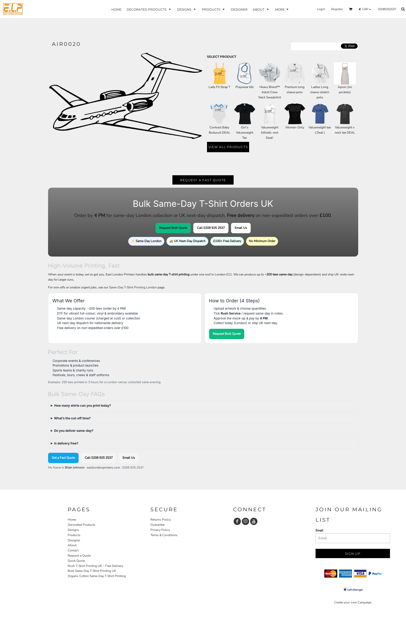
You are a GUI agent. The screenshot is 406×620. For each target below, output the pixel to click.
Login (321, 9)
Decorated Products (81, 525)
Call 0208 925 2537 (211, 228)
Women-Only (294, 127)
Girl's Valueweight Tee (244, 132)
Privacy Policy (160, 530)
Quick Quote (76, 561)
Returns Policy (160, 519)
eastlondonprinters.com (103, 467)
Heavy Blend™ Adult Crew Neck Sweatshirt (269, 92)
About (72, 545)
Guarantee (157, 525)
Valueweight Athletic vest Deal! (269, 132)
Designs (73, 530)
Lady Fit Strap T (219, 87)
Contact (73, 550)
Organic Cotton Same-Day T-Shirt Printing (97, 576)
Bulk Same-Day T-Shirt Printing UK (92, 571)
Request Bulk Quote (173, 228)
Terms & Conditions (164, 535)
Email (319, 530)
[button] (351, 9)
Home (72, 519)
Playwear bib (244, 87)
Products (74, 535)
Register (337, 9)
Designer (74, 540)
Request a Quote (79, 555)
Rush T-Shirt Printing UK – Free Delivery (95, 566)
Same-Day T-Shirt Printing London (133, 287)
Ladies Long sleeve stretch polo (319, 92)
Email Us (241, 228)
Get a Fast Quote (63, 458)
